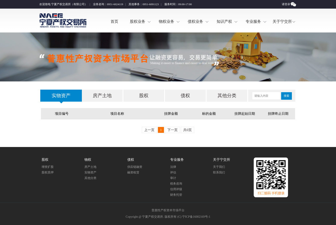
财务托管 (176, 194)
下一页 (172, 130)
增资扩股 (48, 166)
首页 (114, 21)
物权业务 (166, 21)
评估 (173, 172)
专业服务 (253, 21)
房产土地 (102, 95)
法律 (173, 166)
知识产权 (224, 21)
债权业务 (195, 21)
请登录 (286, 4)
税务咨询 (176, 183)
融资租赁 (133, 172)
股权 (143, 95)
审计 (173, 178)
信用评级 (176, 189)
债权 (185, 95)
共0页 (187, 130)
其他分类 (227, 95)
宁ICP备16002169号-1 (196, 216)
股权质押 (48, 172)
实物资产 (61, 95)
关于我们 (219, 166)
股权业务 (137, 21)
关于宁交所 (282, 21)
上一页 (149, 130)
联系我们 (219, 172)
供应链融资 (134, 166)
